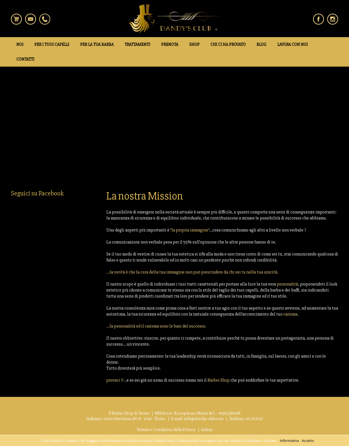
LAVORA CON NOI (292, 44)
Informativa (289, 440)
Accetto (308, 440)
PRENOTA (169, 44)
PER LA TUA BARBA (97, 44)
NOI (19, 44)
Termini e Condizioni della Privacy (166, 429)
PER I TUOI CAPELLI (51, 44)
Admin (207, 429)
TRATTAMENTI (137, 44)
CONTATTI (25, 59)
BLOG (261, 44)
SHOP (194, 44)
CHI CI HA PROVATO (228, 44)
